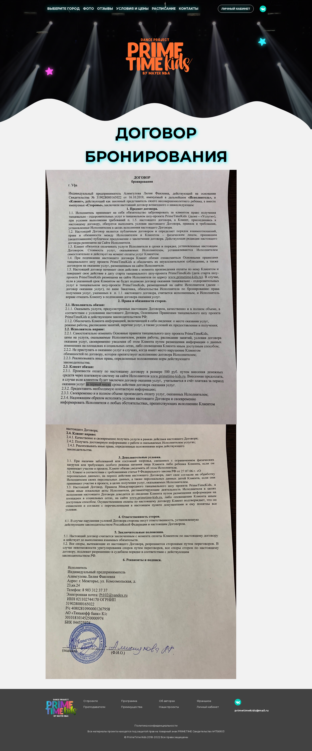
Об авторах (167, 700)
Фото (88, 9)
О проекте (90, 700)
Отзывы (105, 9)
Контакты (188, 9)
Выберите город (63, 9)
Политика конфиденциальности (156, 725)
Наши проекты (169, 706)
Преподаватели (94, 706)
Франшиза (204, 700)
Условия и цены (132, 9)
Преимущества (131, 706)
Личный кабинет (235, 9)
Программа (129, 700)
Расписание (164, 9)
